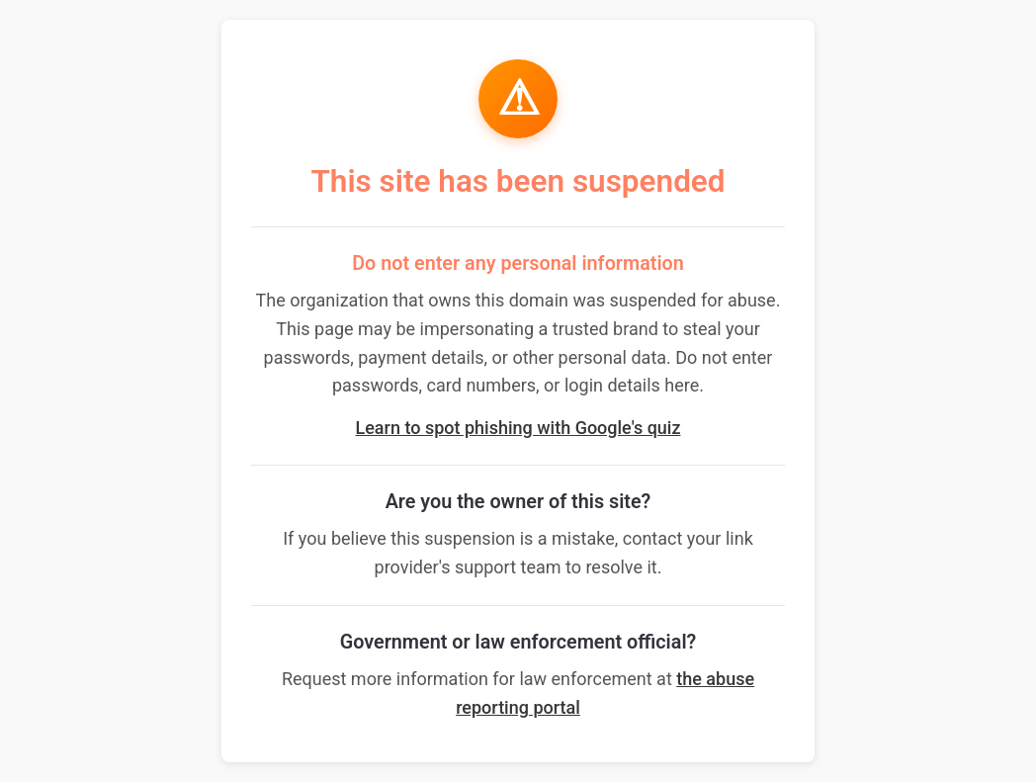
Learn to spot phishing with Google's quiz (518, 427)
